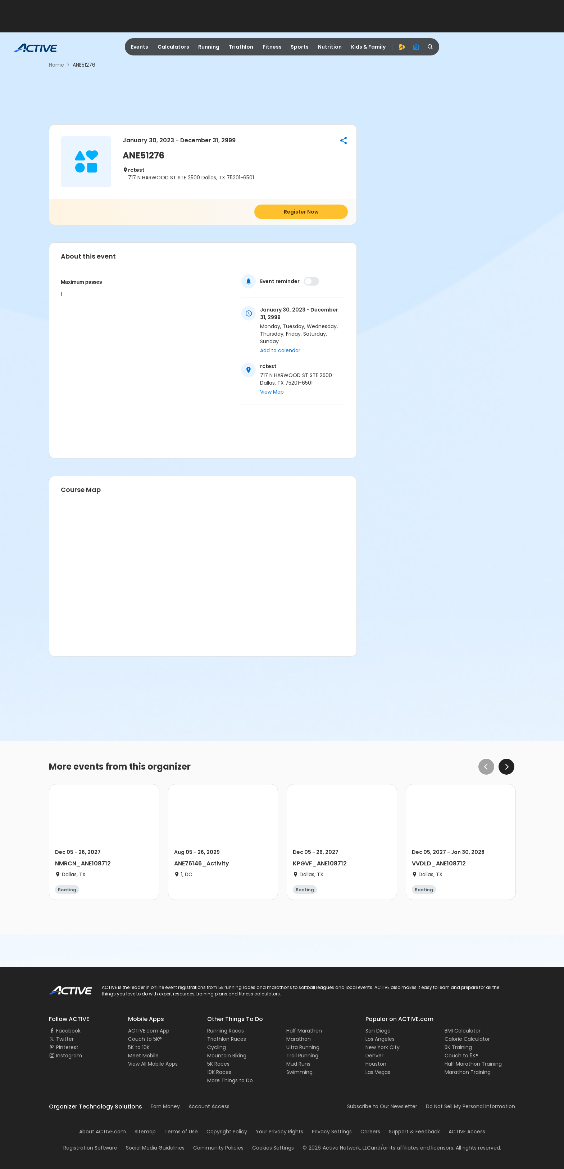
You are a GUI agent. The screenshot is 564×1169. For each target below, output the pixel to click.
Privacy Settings (332, 1131)
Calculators (173, 46)
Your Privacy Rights (279, 1131)
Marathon (298, 1039)
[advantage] (401, 46)
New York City (382, 1047)
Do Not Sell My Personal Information (470, 1106)
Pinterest (67, 1047)
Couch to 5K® (145, 1039)
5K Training (458, 1047)
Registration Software (90, 1147)
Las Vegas (377, 1072)
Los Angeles (380, 1039)
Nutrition (330, 46)
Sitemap (145, 1131)
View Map (272, 391)
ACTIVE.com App (148, 1030)
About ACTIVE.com (102, 1131)
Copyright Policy (226, 1131)
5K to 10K (139, 1047)
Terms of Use (181, 1131)
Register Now (301, 211)
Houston (375, 1063)
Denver (374, 1055)
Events (139, 46)
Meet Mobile (143, 1055)
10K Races (219, 1072)
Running (208, 46)
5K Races (218, 1063)
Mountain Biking (226, 1055)
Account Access (208, 1106)
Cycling (216, 1047)
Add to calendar (280, 350)
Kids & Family (368, 46)
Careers (370, 1131)
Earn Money (165, 1106)
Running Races (225, 1030)
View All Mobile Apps (153, 1063)
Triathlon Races (226, 1039)
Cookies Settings (273, 1147)
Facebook (68, 1030)
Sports (300, 46)
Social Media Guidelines (155, 1147)
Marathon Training (468, 1072)
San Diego (378, 1030)
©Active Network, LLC (337, 1147)
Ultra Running (302, 1047)
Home (56, 64)
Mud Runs (298, 1063)
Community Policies (218, 1147)
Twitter (65, 1039)
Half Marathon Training (473, 1063)
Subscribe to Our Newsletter (382, 1106)
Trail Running (302, 1055)
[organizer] (416, 46)
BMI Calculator (463, 1030)
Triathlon (241, 46)
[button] (343, 140)
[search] (430, 46)
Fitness (272, 46)
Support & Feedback (414, 1131)
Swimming (299, 1072)
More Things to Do (230, 1080)
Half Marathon (304, 1030)
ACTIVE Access (467, 1131)
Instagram (69, 1055)
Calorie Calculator (467, 1039)
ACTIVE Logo (64, 987)
